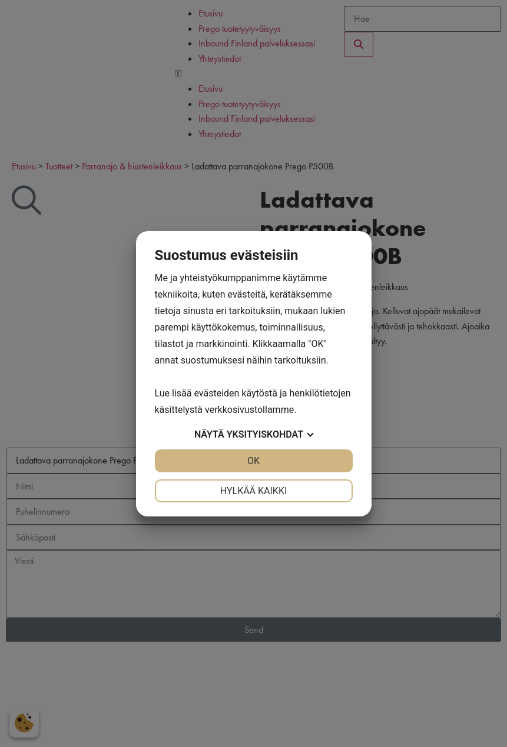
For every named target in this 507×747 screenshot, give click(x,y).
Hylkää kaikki (253, 490)
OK (253, 460)
